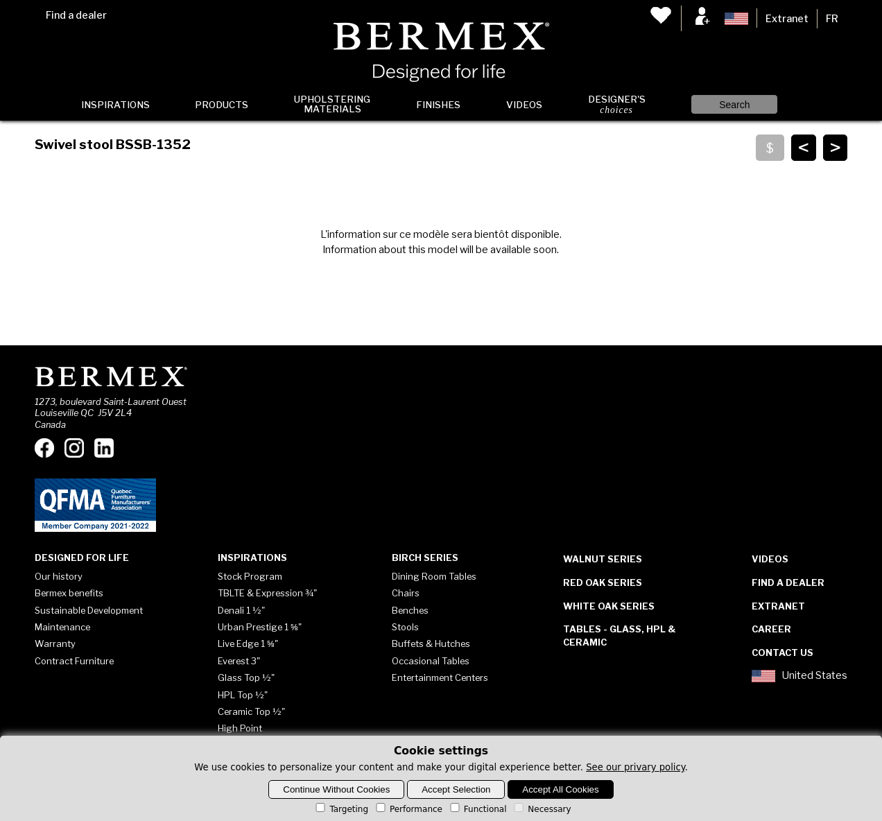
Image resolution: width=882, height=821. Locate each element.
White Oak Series (609, 606)
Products (221, 104)
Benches (410, 610)
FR (832, 18)
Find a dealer (76, 15)
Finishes (438, 104)
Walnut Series (602, 558)
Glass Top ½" (246, 677)
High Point (240, 728)
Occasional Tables (430, 660)
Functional (477, 809)
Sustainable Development (89, 610)
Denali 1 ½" (241, 610)
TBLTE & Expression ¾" (267, 592)
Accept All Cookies (560, 789)
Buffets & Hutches (431, 643)
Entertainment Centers (440, 677)
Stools (405, 626)
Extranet (787, 18)
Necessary (541, 809)
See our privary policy (635, 767)
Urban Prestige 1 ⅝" (260, 626)
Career (771, 628)
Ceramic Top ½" (251, 711)
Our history (59, 576)
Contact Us (782, 652)
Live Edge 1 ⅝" (248, 643)
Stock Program (250, 576)
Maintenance (62, 626)
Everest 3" (239, 660)
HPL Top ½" (243, 694)
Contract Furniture (74, 660)
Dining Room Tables (434, 576)
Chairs (406, 592)
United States (799, 676)
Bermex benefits (69, 592)
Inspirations (115, 104)
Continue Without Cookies (336, 789)
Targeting (340, 809)
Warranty (55, 643)
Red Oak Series (602, 582)
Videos (524, 104)
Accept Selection (456, 789)
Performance (408, 809)
